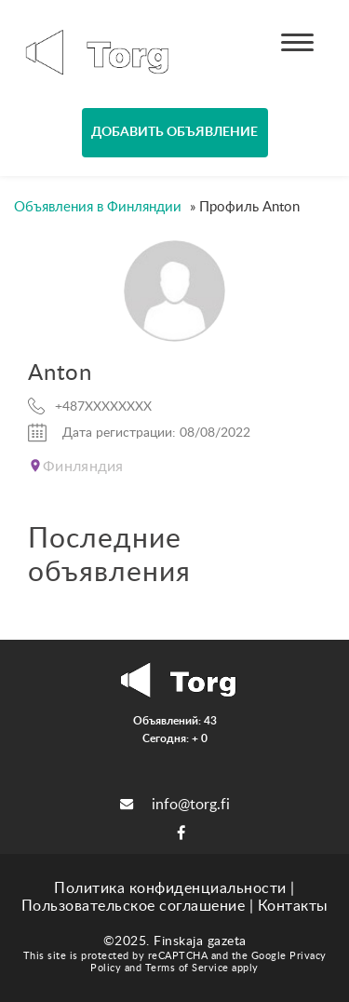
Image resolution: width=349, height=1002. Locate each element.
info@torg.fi (175, 804)
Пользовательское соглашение (133, 906)
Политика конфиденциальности (170, 888)
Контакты (293, 906)
